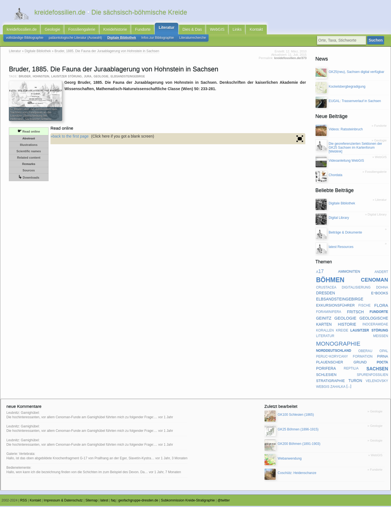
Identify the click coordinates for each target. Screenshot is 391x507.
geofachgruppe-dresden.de (138, 502)
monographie (338, 343)
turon (355, 381)
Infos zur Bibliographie (157, 39)
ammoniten (349, 272)
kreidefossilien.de (22, 30)
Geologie (52, 30)
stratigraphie (330, 381)
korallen (325, 331)
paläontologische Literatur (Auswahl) (75, 39)
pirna (382, 357)
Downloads (28, 178)
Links (237, 30)
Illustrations (28, 146)
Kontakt (256, 30)
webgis (322, 387)
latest (104, 502)
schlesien (326, 375)
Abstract (28, 139)
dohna (382, 288)
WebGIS (217, 30)
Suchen (377, 41)
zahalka (338, 387)
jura (88, 77)
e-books (379, 294)
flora (381, 306)
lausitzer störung (66, 77)
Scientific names (28, 152)
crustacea (326, 288)
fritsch (355, 312)
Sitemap (91, 502)
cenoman (374, 280)
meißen (380, 336)
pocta (382, 363)
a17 (320, 272)
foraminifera (328, 312)
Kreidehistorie (115, 30)
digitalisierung (356, 288)
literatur (325, 336)
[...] (348, 387)
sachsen (377, 369)
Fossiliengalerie (81, 30)
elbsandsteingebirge (128, 77)
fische (364, 306)
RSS (23, 502)
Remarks (28, 165)
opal (383, 351)
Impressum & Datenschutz (63, 502)
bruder (25, 77)
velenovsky (377, 381)
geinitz (323, 319)
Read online (28, 132)
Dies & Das (192, 30)
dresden (325, 294)
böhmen (330, 280)
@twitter (224, 502)
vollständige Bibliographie (25, 39)
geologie (101, 77)
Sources (28, 171)
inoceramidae (375, 325)
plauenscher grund (341, 363)
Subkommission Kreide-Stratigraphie (188, 502)
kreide (342, 331)
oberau (365, 351)
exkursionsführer (335, 306)
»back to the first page (69, 137)
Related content (28, 158)
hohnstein (41, 77)
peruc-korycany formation (344, 357)
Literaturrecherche (192, 39)
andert (381, 272)
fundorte (379, 312)
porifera (326, 369)
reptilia (351, 369)
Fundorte (143, 30)
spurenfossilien (372, 375)
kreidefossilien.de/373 (290, 59)
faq (113, 502)
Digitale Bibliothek (121, 39)
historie (347, 325)
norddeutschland (333, 351)
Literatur (166, 28)
